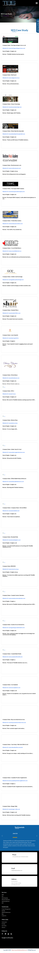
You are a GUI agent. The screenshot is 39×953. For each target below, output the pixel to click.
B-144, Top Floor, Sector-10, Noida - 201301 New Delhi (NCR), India (16, 883)
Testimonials (4, 922)
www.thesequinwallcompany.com (17, 191)
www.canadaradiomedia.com (15, 659)
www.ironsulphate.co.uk (14, 687)
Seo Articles (4, 925)
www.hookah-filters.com (14, 313)
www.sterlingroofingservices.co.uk (17, 48)
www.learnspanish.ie (14, 338)
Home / (2, 15)
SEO (2, 903)
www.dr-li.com (12, 394)
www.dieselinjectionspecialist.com (17, 134)
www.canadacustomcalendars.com (17, 601)
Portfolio (3, 923)
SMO (3, 894)
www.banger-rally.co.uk (14, 809)
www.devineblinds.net (14, 516)
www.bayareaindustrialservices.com (17, 722)
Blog (2, 914)
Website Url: (6, 48)
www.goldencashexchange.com (16, 279)
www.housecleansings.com (15, 107)
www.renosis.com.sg (13, 574)
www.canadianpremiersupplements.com (18, 780)
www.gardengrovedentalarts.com (17, 631)
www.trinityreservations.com (16, 223)
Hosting (3, 910)
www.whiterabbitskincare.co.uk (16, 486)
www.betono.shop (13, 428)
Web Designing (5, 898)
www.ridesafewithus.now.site (16, 747)
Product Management (6, 909)
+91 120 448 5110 (16, 856)
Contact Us (4, 915)
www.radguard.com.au (14, 77)
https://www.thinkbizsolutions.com (19, 950)
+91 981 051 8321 (24, 856)
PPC (2, 896)
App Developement (5, 901)
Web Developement (6, 899)
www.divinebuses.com (14, 378)
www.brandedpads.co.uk (14, 545)
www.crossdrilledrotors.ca (15, 251)
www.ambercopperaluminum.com (17, 457)
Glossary (3, 927)
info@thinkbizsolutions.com (16, 870)
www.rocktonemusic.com (15, 168)
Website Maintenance (6, 912)
